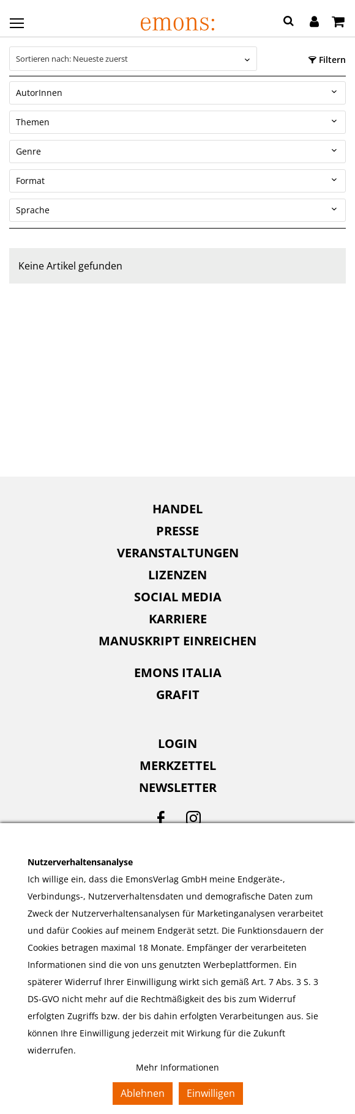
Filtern (327, 59)
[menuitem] (177, 509)
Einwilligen (211, 1093)
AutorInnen (39, 92)
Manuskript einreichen (177, 640)
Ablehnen (143, 1093)
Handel (177, 508)
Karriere (178, 618)
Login (177, 743)
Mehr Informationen (177, 1067)
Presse (177, 530)
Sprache (33, 210)
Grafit (178, 694)
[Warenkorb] (338, 22)
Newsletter (178, 787)
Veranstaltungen (178, 552)
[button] (288, 22)
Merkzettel (178, 765)
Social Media (178, 596)
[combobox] (133, 58)
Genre (28, 151)
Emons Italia (178, 672)
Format (30, 180)
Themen (33, 122)
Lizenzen (177, 574)
